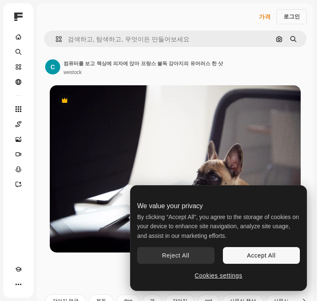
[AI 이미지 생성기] (18, 139)
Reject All (175, 255)
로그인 (292, 16)
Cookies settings (219, 275)
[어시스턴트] (18, 184)
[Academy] (18, 269)
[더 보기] (18, 284)
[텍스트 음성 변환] (18, 169)
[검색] (18, 52)
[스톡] (18, 67)
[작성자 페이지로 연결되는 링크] (52, 66)
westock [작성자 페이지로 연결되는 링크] (73, 72)
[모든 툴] (18, 109)
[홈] (18, 36)
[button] (55, 39)
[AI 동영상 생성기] (18, 154)
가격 (265, 16)
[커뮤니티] (18, 82)
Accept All (261, 255)
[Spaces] (18, 124)
